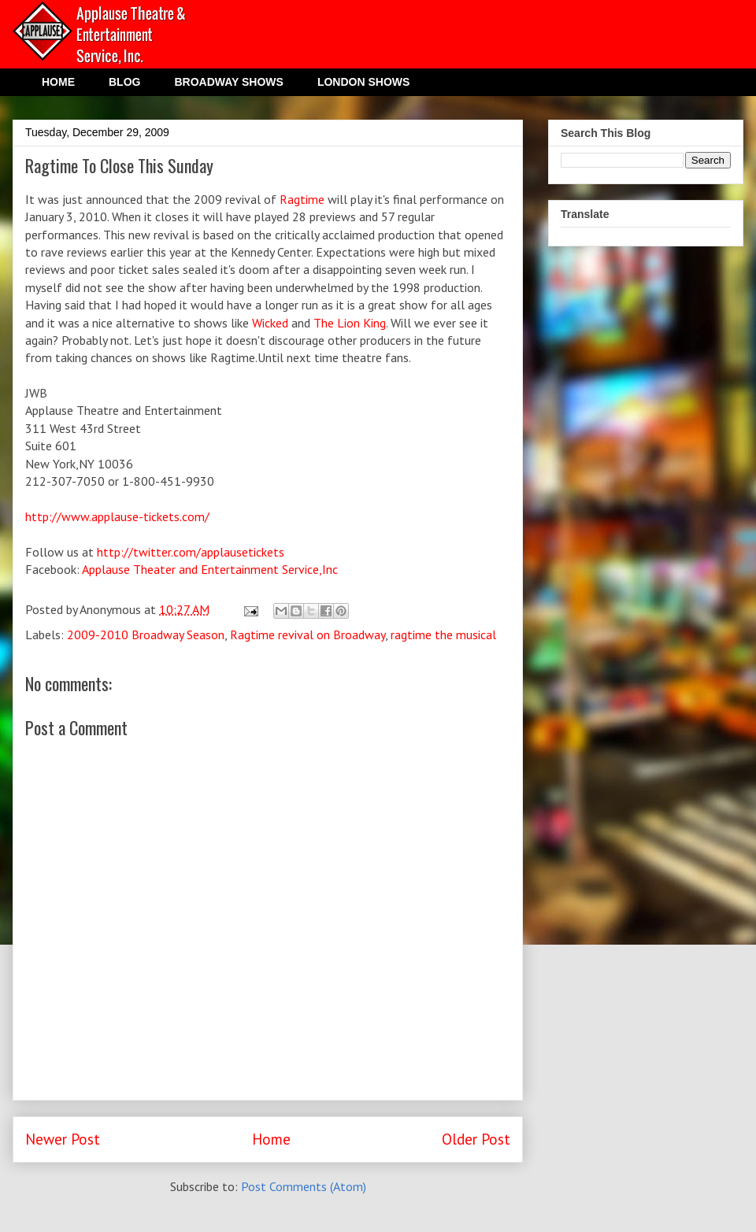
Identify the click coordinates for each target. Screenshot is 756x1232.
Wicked (271, 323)
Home (271, 1139)
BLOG (124, 82)
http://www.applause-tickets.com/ (117, 516)
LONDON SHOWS (363, 82)
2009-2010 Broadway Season (145, 634)
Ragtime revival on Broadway (307, 634)
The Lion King (349, 323)
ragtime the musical (443, 634)
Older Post (476, 1139)
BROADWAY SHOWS (228, 82)
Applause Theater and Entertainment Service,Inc (210, 569)
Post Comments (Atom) (303, 1186)
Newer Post (62, 1139)
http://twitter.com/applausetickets (190, 552)
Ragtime (302, 199)
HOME (58, 82)
